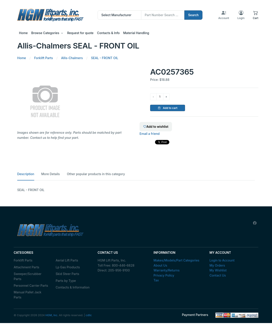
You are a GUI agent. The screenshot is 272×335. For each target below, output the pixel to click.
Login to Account (222, 260)
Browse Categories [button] (45, 33)
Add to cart (168, 108)
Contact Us (218, 275)
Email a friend (150, 134)
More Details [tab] (50, 174)
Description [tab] (25, 174)
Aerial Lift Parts (67, 260)
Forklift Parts (23, 260)
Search (193, 15)
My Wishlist (218, 270)
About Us (160, 265)
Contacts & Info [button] (108, 33)
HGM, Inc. (51, 315)
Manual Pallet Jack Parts (27, 294)
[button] (255, 15)
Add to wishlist (155, 126)
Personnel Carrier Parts (31, 285)
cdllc (89, 315)
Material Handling (136, 33)
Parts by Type (66, 281)
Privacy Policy (163, 275)
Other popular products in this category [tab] (96, 174)
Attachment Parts (26, 267)
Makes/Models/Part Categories (176, 260)
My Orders (217, 265)
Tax (156, 280)
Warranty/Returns (166, 270)
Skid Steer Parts (67, 274)
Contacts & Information (73, 287)
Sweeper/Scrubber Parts (28, 276)
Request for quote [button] (80, 33)
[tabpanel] (136, 190)
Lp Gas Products (68, 267)
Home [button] (23, 33)
